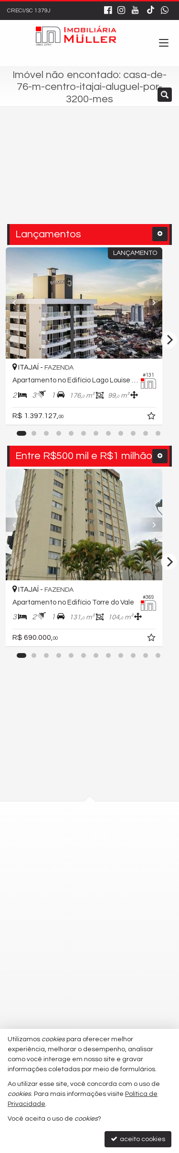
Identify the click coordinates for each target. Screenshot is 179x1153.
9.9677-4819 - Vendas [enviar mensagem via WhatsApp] (70, 963)
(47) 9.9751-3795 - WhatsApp (74, 928)
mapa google (51, 865)
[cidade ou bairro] (70, 175)
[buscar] (146, 175)
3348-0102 (53, 911)
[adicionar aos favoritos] (163, 417)
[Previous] (18, 303)
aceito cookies (138, 1139)
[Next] (160, 303)
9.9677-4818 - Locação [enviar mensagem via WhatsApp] (72, 945)
